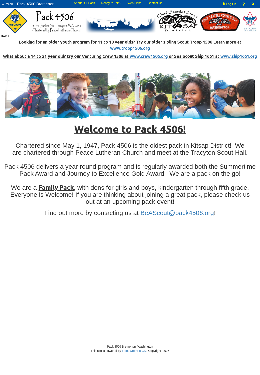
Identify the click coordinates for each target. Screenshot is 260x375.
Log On (229, 4)
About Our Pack (84, 3)
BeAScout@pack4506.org (177, 212)
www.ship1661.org (238, 56)
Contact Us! (155, 3)
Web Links (134, 3)
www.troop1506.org (130, 48)
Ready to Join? (111, 3)
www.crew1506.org (149, 56)
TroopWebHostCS (134, 350)
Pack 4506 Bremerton (35, 4)
